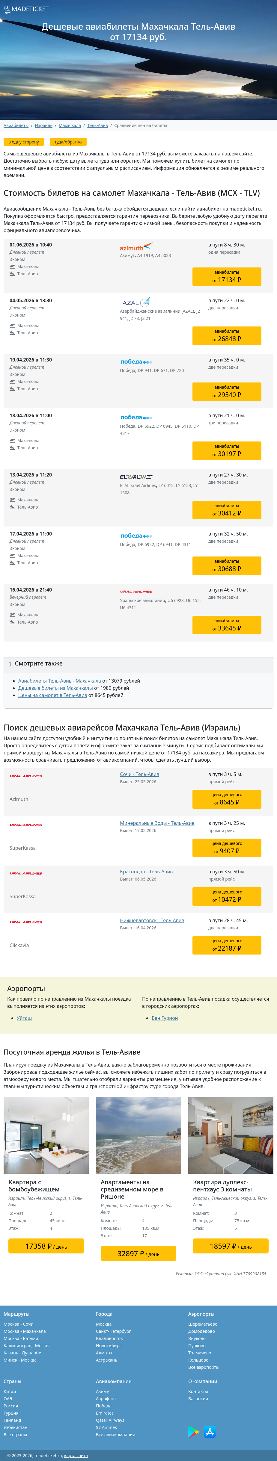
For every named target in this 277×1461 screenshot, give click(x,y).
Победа (104, 1406)
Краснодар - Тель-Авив (146, 871)
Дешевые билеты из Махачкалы (55, 688)
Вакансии (198, 1398)
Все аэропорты (203, 1367)
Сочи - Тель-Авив (139, 774)
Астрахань (106, 1360)
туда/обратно (68, 142)
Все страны (15, 1434)
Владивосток (109, 1338)
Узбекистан (15, 1427)
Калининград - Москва (27, 1345)
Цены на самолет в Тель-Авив (52, 695)
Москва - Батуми (21, 1338)
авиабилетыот (227, 276)
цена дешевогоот (226, 799)
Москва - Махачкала (25, 1331)
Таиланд (12, 1420)
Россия (11, 1406)
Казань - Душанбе (22, 1353)
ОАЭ (8, 1398)
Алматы (104, 1353)
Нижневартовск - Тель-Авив (152, 920)
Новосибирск (110, 1345)
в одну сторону (23, 142)
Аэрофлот (106, 1398)
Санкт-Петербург (113, 1331)
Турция (11, 1413)
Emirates (105, 1413)
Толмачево (199, 1353)
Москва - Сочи (19, 1324)
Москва (104, 1324)
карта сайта (76, 1455)
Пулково (197, 1345)
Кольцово (198, 1360)
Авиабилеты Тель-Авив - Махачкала (59, 680)
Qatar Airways (110, 1420)
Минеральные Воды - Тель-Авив (157, 823)
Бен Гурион (165, 1018)
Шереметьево (202, 1324)
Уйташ (24, 1018)
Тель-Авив (97, 125)
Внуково (197, 1338)
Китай (10, 1391)
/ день (46, 1246)
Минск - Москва (20, 1360)
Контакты (198, 1391)
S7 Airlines (106, 1427)
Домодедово (201, 1331)
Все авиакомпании (115, 1434)
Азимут (103, 1391)
